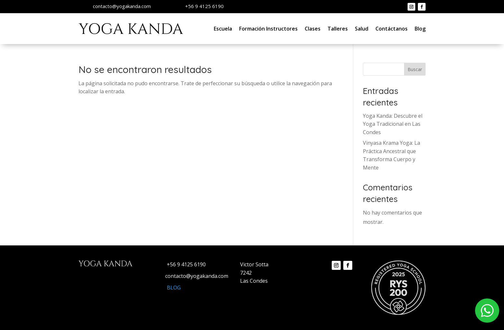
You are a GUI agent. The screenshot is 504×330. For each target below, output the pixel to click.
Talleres (338, 28)
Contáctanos (391, 28)
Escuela (223, 28)
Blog (420, 28)
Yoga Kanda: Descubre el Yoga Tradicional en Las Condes (392, 124)
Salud (361, 28)
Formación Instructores (268, 28)
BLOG (174, 287)
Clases (312, 28)
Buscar (415, 69)
